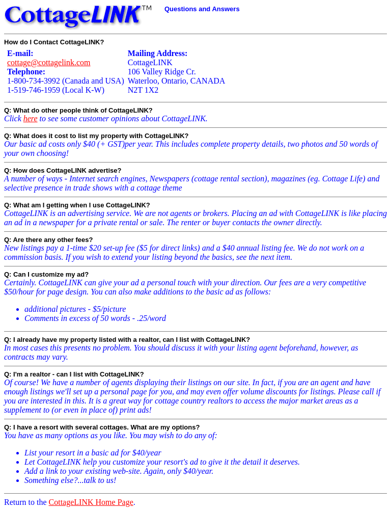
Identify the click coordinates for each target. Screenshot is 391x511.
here (30, 118)
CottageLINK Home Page (91, 502)
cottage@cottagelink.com (49, 62)
